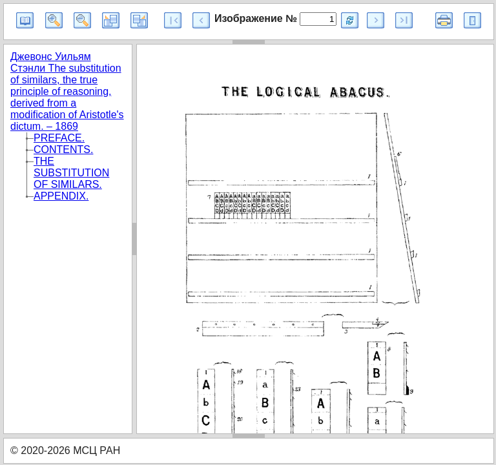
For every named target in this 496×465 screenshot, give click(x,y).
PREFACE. (59, 137)
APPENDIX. (61, 196)
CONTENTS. (63, 149)
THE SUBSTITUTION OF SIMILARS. (71, 173)
